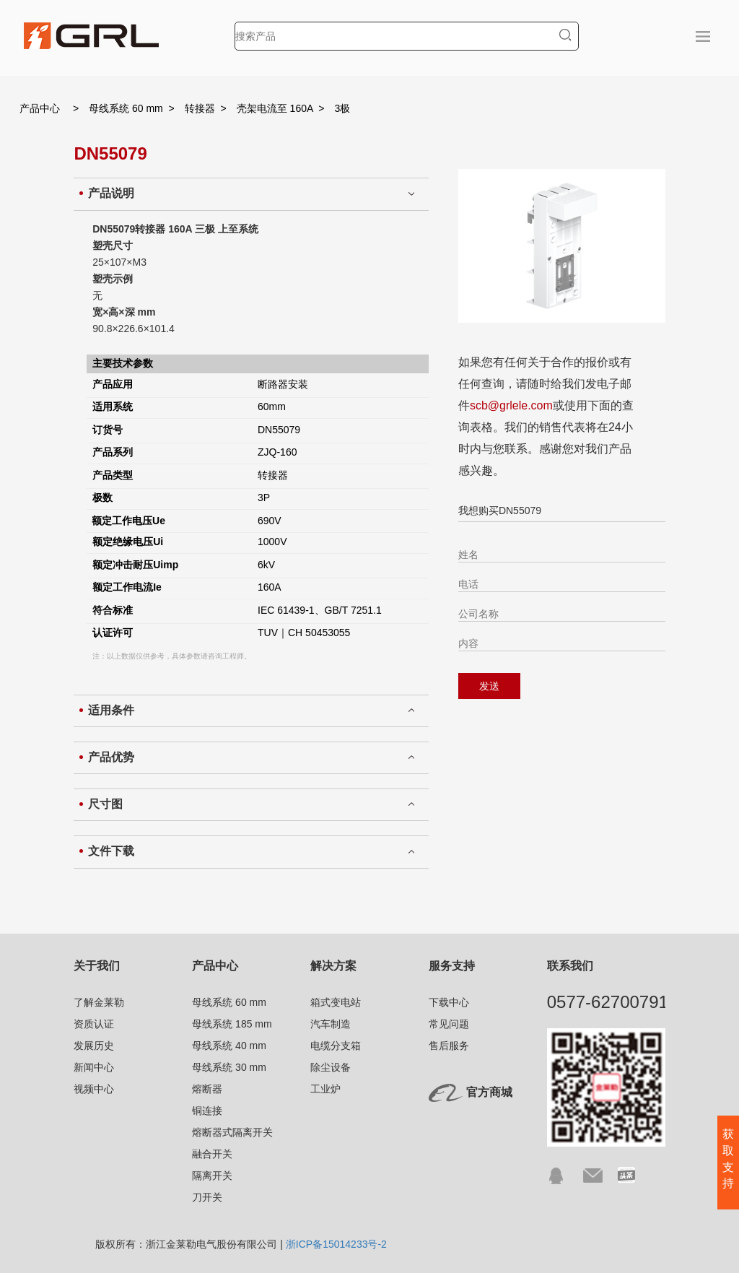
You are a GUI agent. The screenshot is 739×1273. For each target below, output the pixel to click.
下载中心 (449, 1002)
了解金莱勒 (99, 1002)
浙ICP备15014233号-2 (336, 1244)
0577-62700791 (607, 1002)
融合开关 (212, 1154)
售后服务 (449, 1045)
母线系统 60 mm (126, 108)
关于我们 (97, 966)
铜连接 (207, 1110)
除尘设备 (330, 1067)
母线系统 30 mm (229, 1067)
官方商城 (489, 1092)
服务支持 (452, 966)
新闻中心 (94, 1067)
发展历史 (94, 1045)
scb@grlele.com (511, 405)
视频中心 (94, 1089)
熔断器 (207, 1089)
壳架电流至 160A (275, 108)
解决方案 (333, 966)
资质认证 (94, 1024)
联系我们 (570, 966)
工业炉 (325, 1089)
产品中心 (39, 108)
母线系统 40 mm (229, 1045)
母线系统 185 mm (231, 1024)
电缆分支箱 (335, 1045)
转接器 (200, 108)
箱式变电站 (335, 1002)
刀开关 (207, 1197)
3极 (343, 108)
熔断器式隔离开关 (232, 1132)
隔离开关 (212, 1175)
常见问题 (449, 1024)
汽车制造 (330, 1024)
